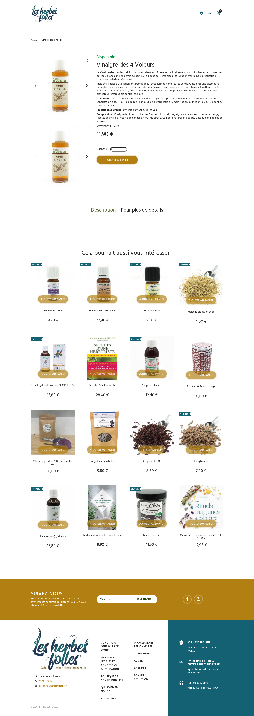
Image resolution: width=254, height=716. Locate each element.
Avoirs (138, 661)
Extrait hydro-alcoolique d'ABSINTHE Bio (53, 387)
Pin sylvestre (201, 461)
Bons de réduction (141, 677)
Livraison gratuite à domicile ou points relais (205, 663)
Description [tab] (103, 210)
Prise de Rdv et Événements (92, 29)
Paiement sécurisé (199, 642)
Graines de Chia (152, 535)
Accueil (36, 29)
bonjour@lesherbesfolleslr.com (53, 686)
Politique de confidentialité (112, 678)
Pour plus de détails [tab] (142, 210)
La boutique (52, 29)
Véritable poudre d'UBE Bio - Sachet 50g (53, 463)
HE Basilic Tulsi (151, 311)
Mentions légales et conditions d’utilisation (110, 664)
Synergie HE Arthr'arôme (102, 311)
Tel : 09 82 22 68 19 (198, 683)
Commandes (142, 654)
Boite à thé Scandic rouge (201, 386)
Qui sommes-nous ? (109, 689)
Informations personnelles (143, 645)
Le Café (67, 29)
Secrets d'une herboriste (102, 385)
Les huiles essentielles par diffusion (102, 535)
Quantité (102, 149)
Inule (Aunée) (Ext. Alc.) (52, 536)
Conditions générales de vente (110, 647)
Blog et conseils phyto (128, 29)
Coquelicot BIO (152, 461)
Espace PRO (153, 29)
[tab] (109, 13)
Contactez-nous (175, 29)
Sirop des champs (151, 385)
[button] (209, 13)
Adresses (140, 668)
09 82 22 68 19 (45, 681)
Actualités (108, 699)
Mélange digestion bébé (201, 312)
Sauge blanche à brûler (102, 461)
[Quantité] (118, 149)
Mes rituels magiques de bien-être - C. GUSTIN (201, 537)
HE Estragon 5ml (53, 311)
